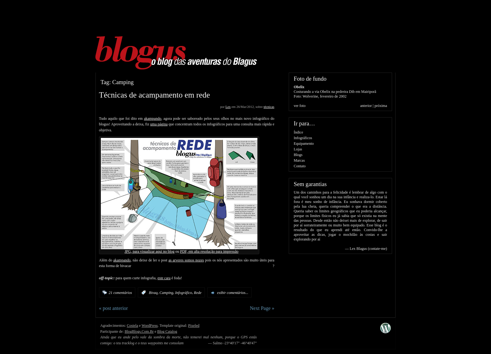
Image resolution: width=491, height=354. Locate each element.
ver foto (300, 106)
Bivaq (153, 293)
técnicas (269, 107)
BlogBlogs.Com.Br (139, 331)
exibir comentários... (232, 293)
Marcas (299, 160)
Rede (197, 293)
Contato (300, 166)
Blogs (298, 155)
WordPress (150, 325)
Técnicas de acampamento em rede (154, 94)
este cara (164, 278)
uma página (159, 124)
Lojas (298, 149)
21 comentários (120, 293)
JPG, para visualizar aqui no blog (149, 251)
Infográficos (303, 138)
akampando (152, 118)
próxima (381, 106)
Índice (298, 132)
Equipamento (304, 143)
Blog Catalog (167, 331)
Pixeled (193, 325)
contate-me (377, 248)
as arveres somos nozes (186, 260)
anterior (366, 106)
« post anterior (113, 308)
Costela (132, 325)
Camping (166, 293)
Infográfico (183, 293)
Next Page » (262, 308)
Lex (228, 107)
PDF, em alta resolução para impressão (209, 251)
